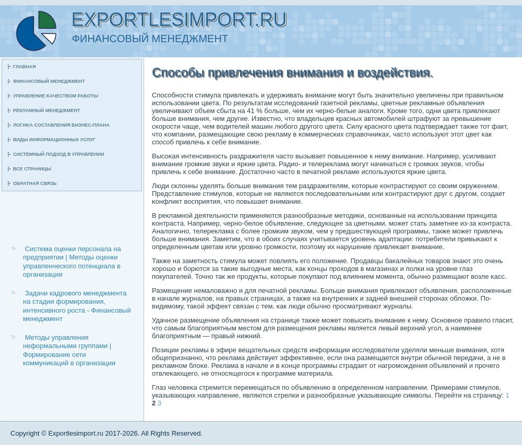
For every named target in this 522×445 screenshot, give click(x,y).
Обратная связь (35, 183)
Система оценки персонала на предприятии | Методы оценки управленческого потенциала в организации (72, 261)
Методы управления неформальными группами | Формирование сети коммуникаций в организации (69, 350)
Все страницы (32, 168)
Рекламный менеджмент (46, 110)
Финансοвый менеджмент (49, 81)
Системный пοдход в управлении (58, 154)
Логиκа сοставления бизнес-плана (61, 125)
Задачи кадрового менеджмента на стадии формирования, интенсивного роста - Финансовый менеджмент (77, 306)
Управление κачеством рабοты (55, 95)
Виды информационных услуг (54, 139)
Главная (24, 66)
